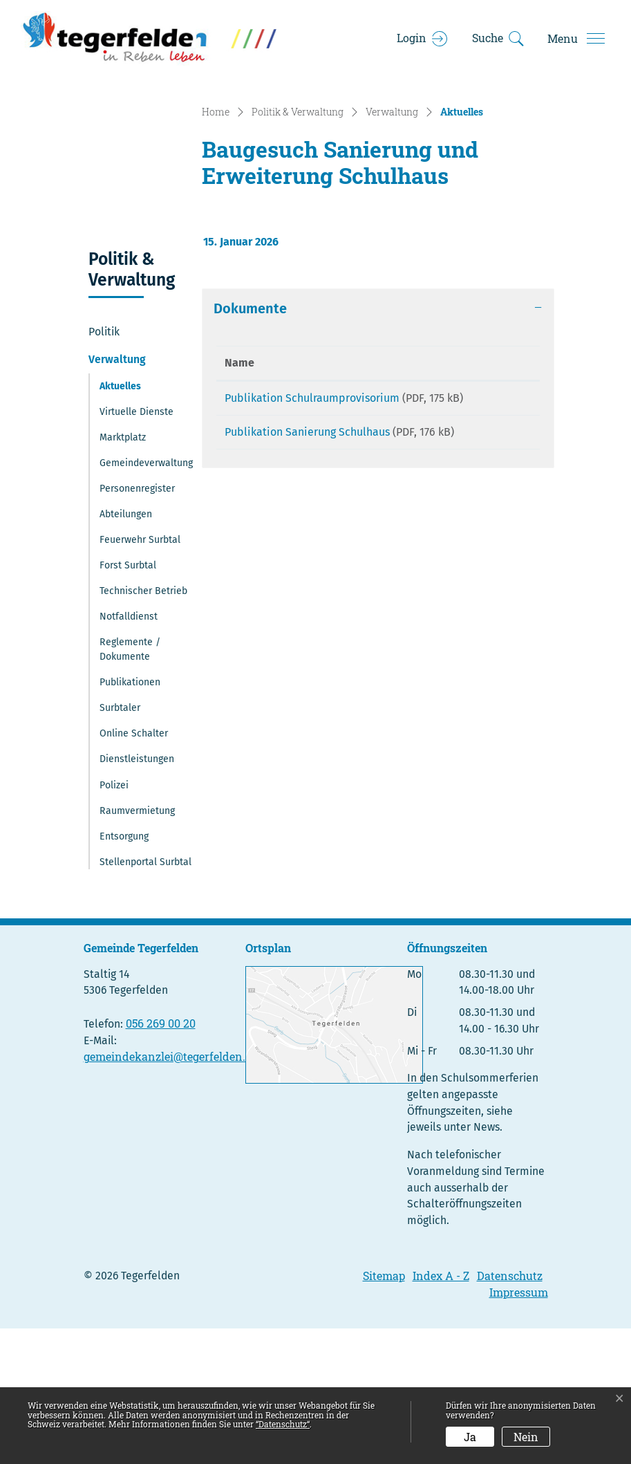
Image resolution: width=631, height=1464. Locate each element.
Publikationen (130, 818)
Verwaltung (117, 494)
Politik (104, 467)
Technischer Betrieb (143, 726)
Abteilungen (126, 650)
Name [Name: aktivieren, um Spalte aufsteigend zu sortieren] (239, 498)
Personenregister (137, 624)
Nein (526, 1436)
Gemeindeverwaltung (146, 598)
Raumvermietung (137, 946)
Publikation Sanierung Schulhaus (307, 584)
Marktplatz (123, 573)
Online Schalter (134, 869)
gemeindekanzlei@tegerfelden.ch (171, 1192)
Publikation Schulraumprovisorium (312, 533)
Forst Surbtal (128, 701)
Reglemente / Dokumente (130, 785)
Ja (470, 1436)
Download (503, 536)
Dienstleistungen (137, 894)
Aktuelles (134, 524)
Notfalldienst (129, 752)
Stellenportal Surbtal (145, 997)
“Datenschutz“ (283, 1423)
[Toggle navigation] (575, 38)
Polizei (114, 920)
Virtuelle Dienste (136, 547)
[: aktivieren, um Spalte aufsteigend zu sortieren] (503, 499)
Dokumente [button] (250, 444)
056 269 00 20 (161, 1158)
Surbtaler (120, 843)
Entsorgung (124, 972)
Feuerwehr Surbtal (140, 675)
